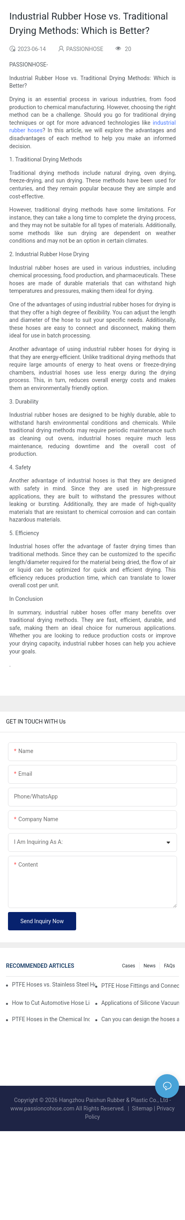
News (149, 966)
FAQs (169, 966)
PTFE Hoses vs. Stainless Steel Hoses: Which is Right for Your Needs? (53, 984)
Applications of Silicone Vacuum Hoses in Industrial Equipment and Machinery (140, 1003)
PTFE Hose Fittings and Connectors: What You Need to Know (140, 986)
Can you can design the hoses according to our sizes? (140, 1019)
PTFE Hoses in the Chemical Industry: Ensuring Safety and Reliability (51, 1019)
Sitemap (142, 1108)
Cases (128, 966)
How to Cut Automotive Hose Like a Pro (51, 1003)
